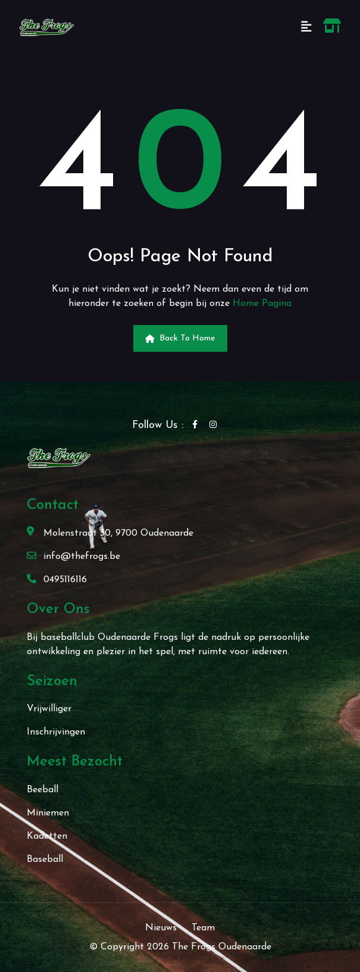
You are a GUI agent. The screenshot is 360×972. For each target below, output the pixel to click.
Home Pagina (262, 303)
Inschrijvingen (56, 732)
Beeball (42, 790)
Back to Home (180, 338)
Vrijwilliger (49, 709)
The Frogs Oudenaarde (221, 947)
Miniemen (48, 813)
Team (203, 928)
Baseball (45, 859)
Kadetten (47, 836)
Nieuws (161, 928)
